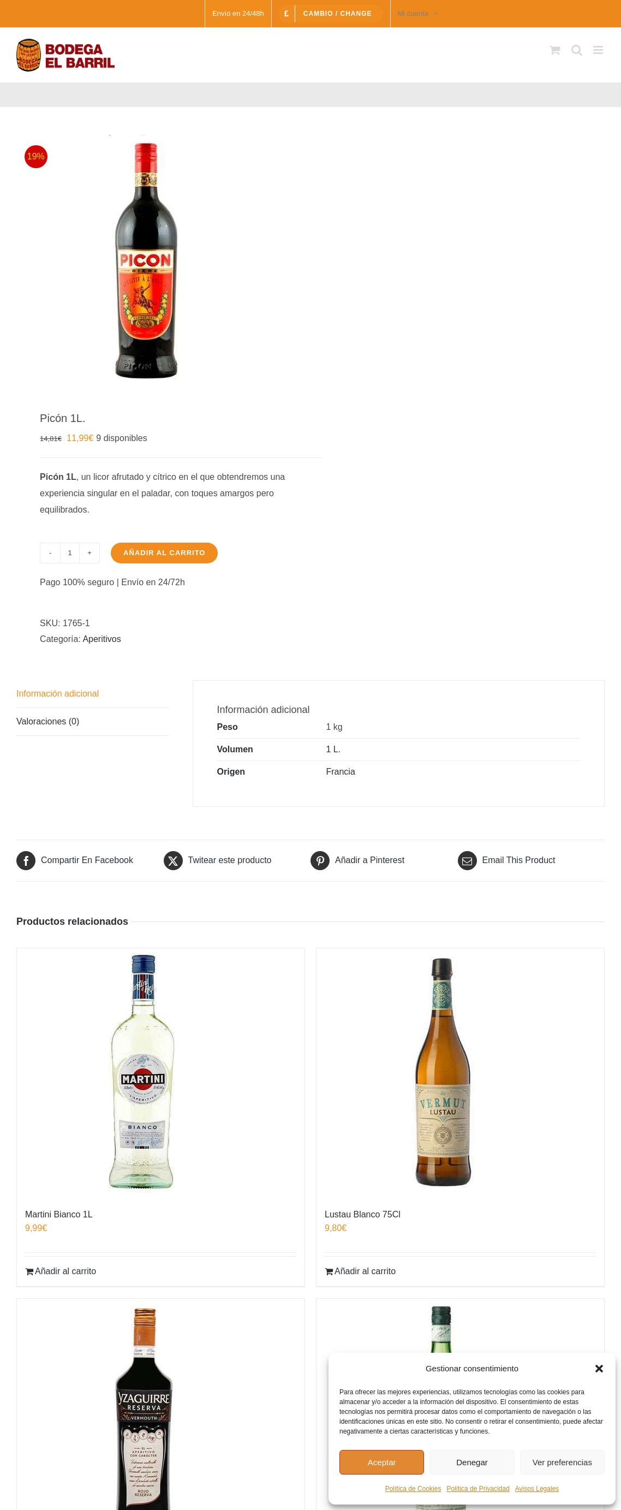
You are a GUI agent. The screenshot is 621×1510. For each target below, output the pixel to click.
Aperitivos (101, 639)
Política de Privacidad (477, 1489)
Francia (340, 771)
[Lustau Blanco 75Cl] (460, 1073)
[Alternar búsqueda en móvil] (576, 50)
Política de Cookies (413, 1489)
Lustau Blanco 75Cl (363, 1214)
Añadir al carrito (164, 553)
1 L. (333, 749)
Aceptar (382, 1462)
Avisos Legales (537, 1489)
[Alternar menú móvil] (599, 50)
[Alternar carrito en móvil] (555, 50)
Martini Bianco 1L (59, 1214)
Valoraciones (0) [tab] (47, 721)
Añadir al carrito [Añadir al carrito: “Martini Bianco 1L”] (65, 1271)
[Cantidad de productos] (70, 553)
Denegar (472, 1462)
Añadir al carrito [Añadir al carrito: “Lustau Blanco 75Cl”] (365, 1271)
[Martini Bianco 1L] (160, 1073)
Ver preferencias (562, 1462)
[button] (599, 1368)
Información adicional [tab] (57, 693)
